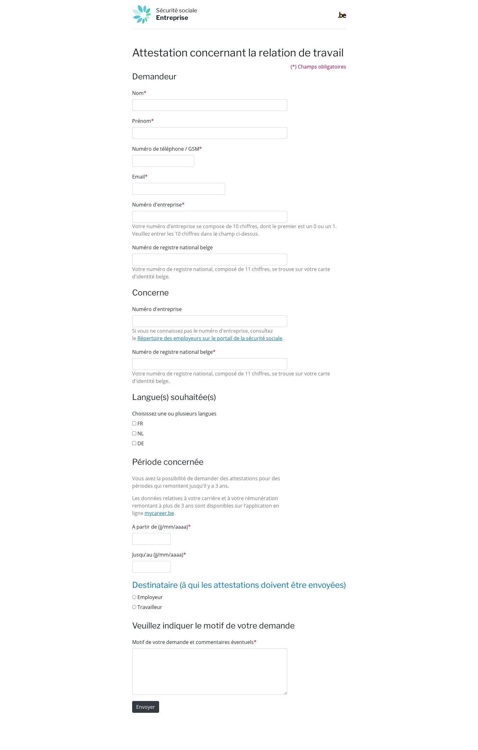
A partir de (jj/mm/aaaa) (161, 526)
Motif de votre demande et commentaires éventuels (194, 642)
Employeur (147, 597)
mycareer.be (159, 513)
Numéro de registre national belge (172, 247)
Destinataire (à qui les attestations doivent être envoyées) (239, 585)
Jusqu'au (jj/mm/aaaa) (159, 554)
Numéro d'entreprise (158, 204)
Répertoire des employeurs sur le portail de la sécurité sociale (209, 338)
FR (137, 423)
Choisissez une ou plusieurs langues (174, 413)
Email (140, 176)
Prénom (143, 121)
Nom (139, 93)
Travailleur (147, 607)
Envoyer (145, 706)
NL (138, 433)
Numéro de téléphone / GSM (167, 148)
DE (138, 443)
